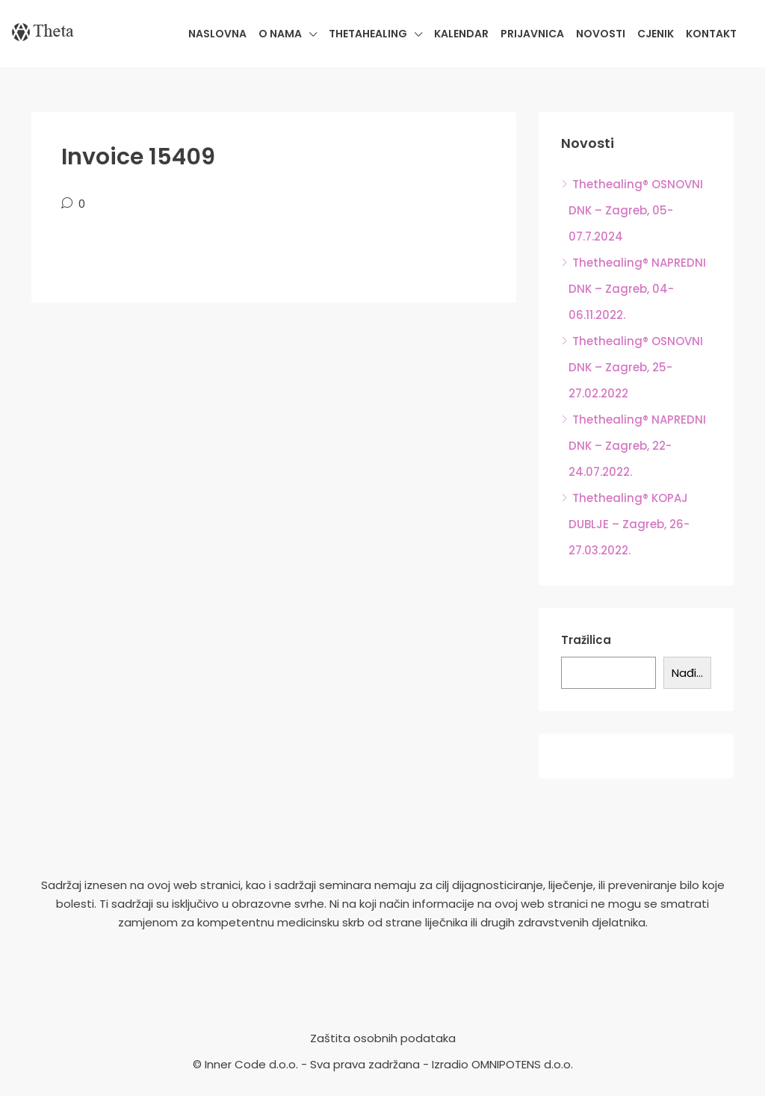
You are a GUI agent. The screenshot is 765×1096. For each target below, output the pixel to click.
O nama (280, 33)
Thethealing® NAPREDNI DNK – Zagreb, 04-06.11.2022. (637, 289)
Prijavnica (532, 33)
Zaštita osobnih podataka (383, 1038)
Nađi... (687, 673)
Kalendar (461, 33)
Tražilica (586, 640)
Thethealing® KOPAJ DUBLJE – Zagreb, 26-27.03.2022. (629, 524)
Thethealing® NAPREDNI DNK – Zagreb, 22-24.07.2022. (637, 446)
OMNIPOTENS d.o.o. (522, 1064)
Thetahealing (368, 33)
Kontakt (711, 33)
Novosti (600, 33)
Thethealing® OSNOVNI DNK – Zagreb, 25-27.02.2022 (636, 367)
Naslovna (217, 33)
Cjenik (655, 33)
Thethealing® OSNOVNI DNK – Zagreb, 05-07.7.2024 (636, 210)
